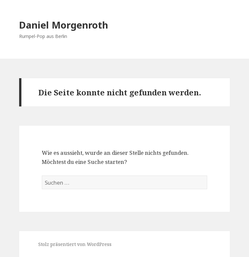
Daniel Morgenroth (63, 24)
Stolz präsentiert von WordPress (75, 244)
